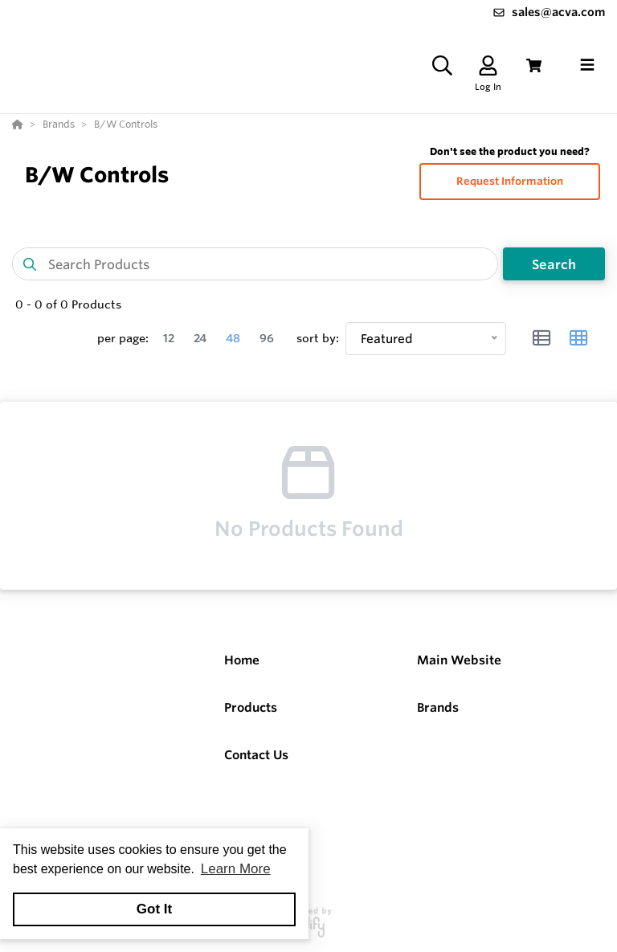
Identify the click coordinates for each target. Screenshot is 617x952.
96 (266, 338)
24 (200, 338)
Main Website (459, 660)
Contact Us (256, 754)
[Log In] (488, 65)
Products (250, 707)
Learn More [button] (236, 868)
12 (168, 338)
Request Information (509, 181)
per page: (123, 338)
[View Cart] (534, 65)
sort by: (317, 338)
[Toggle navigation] (587, 65)
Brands (438, 707)
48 (233, 338)
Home (241, 660)
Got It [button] (154, 909)
